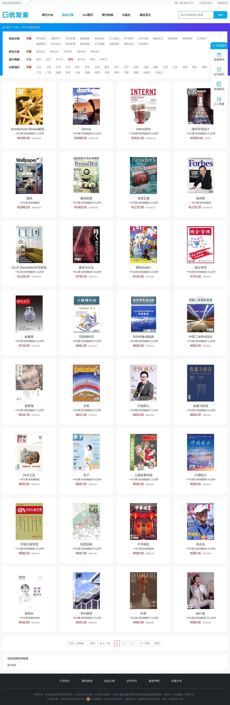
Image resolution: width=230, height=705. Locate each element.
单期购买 (219, 86)
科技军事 (70, 43)
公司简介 (65, 680)
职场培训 (114, 43)
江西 (165, 67)
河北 (87, 67)
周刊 (38, 59)
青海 (116, 72)
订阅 (16, 27)
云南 (77, 72)
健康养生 (41, 43)
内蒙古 (147, 72)
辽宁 (126, 67)
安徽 (145, 67)
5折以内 (40, 51)
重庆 (107, 67)
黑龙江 (159, 72)
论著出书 (176, 680)
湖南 (204, 67)
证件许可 (132, 680)
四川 (116, 67)
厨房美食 (173, 38)
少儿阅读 (114, 38)
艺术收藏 (100, 43)
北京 (38, 67)
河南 (184, 67)
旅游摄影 (85, 38)
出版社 (126, 14)
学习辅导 (129, 38)
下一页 (143, 643)
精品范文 (145, 14)
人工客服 (219, 101)
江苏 (68, 67)
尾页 (157, 643)
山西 (97, 67)
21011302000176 (113, 699)
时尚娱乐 (41, 38)
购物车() (223, 3)
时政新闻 (187, 38)
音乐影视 (70, 38)
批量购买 (219, 56)
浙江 (77, 67)
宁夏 (126, 72)
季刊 (92, 59)
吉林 (136, 67)
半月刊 (59, 59)
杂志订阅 (67, 14)
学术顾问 (218, 45)
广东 (38, 72)
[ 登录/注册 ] (206, 3)
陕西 (97, 72)
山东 (175, 67)
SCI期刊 (88, 14)
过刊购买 (219, 71)
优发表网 (15, 3)
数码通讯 (85, 43)
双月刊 (81, 59)
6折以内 (54, 51)
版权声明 (154, 680)
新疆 (136, 72)
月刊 (70, 59)
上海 (48, 67)
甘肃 (107, 72)
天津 (58, 67)
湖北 (194, 67)
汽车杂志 (56, 43)
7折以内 (67, 51)
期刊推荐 (11, 665)
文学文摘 (143, 38)
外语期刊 (143, 43)
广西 (48, 72)
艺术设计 (202, 38)
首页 (8, 27)
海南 (58, 72)
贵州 (68, 72)
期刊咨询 (87, 680)
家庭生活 (158, 38)
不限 (28, 38)
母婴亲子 (56, 38)
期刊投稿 (107, 14)
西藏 (87, 72)
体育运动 (129, 43)
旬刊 (48, 59)
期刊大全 (47, 14)
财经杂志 (100, 38)
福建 (155, 67)
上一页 (106, 643)
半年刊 (103, 59)
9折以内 (94, 51)
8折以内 (81, 51)
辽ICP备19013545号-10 (72, 699)
